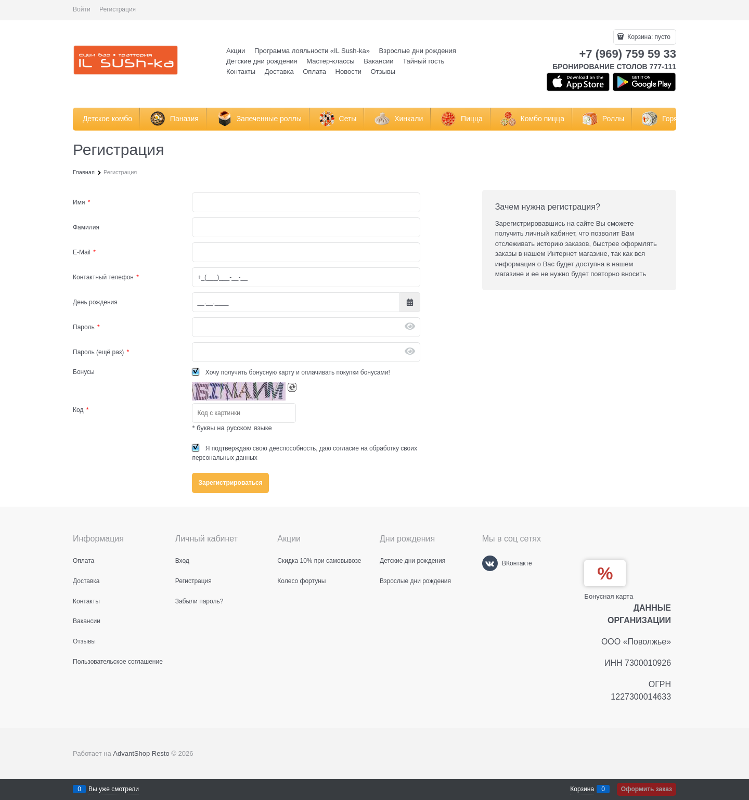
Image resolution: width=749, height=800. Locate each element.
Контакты (240, 71)
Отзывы (383, 71)
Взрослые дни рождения (417, 51)
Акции (235, 51)
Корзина (582, 789)
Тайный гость (423, 61)
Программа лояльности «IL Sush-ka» (312, 51)
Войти (82, 9)
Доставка (279, 71)
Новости (348, 71)
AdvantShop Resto (141, 753)
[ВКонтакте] (490, 563)
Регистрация (117, 9)
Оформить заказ (646, 789)
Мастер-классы (330, 61)
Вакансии (378, 61)
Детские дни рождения (262, 61)
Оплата (314, 71)
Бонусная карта (608, 596)
